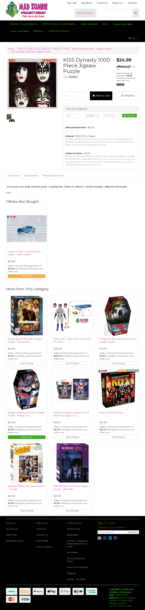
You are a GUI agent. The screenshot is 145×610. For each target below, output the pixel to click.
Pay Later (72, 3)
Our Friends (42, 541)
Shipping (71, 573)
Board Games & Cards (83, 49)
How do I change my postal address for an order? (77, 544)
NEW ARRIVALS (89, 24)
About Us (118, 3)
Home (11, 49)
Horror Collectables (19, 31)
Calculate (129, 115)
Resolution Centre (15, 541)
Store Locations (44, 547)
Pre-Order (27, 276)
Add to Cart (101, 95)
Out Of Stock (26, 363)
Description (14, 175)
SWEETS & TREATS (59, 31)
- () (133, 38)
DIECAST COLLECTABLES (24, 24)
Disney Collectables (123, 24)
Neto (130, 606)
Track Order (11, 535)
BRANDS (38, 31)
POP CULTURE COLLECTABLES (60, 24)
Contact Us (102, 3)
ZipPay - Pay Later (76, 579)
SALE (105, 24)
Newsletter (86, 3)
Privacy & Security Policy (76, 560)
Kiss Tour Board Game (111, 412)
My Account (85, 12)
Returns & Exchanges (77, 567)
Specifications (31, 175)
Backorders (72, 535)
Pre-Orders (72, 552)
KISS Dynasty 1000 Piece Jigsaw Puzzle (31, 51)
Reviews (53, 175)
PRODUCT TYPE (61, 49)
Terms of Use (73, 529)
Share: (71, 77)
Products (132, 3)
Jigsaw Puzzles (103, 49)
